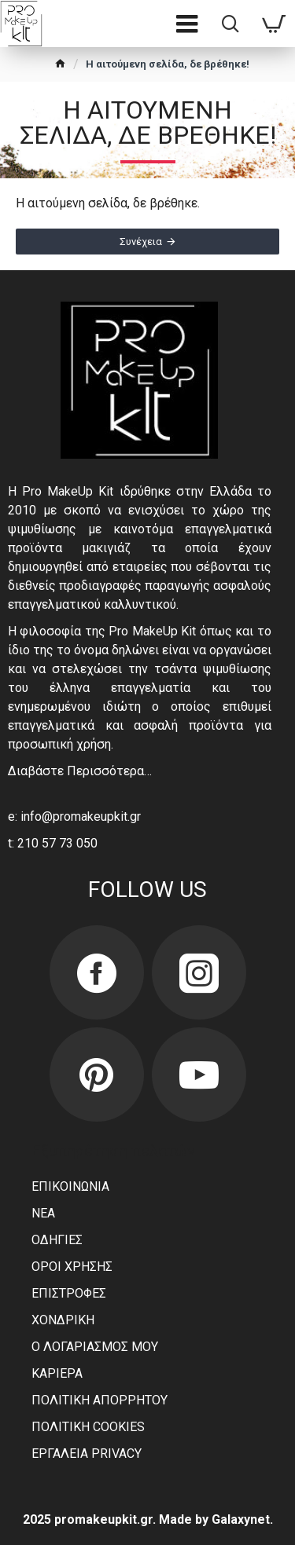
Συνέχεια (141, 241)
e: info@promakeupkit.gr (74, 816)
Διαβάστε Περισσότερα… (80, 770)
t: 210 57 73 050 (53, 843)
